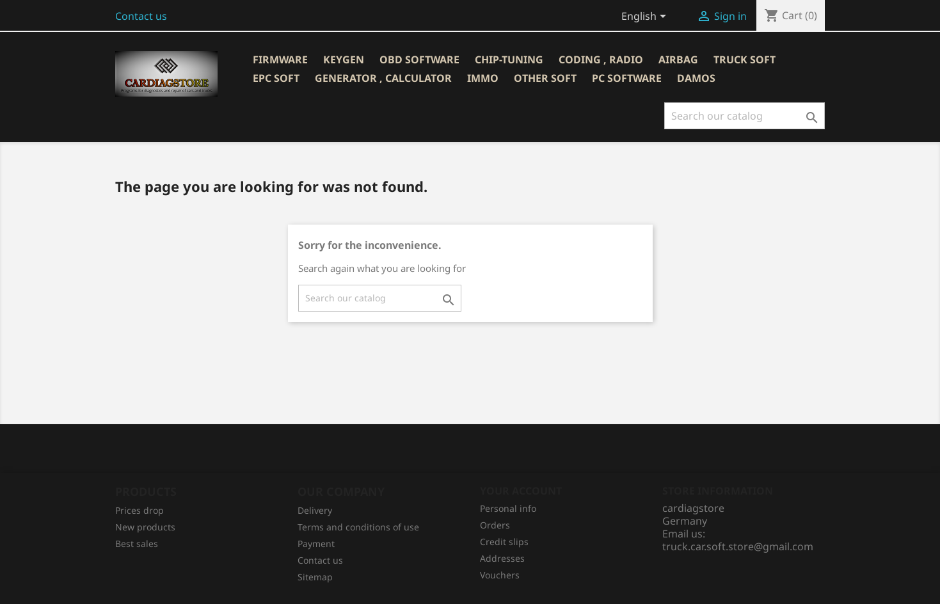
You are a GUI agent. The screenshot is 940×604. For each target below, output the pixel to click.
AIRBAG (678, 59)
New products (145, 527)
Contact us (141, 16)
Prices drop (139, 510)
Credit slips (504, 542)
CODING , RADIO (601, 59)
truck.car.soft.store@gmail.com (737, 546)
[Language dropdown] (646, 17)
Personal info (508, 508)
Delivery (315, 510)
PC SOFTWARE (627, 78)
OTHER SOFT (545, 78)
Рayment (316, 543)
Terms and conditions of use (358, 527)
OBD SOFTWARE (419, 59)
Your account (521, 491)
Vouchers (500, 575)
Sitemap (315, 577)
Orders (495, 525)
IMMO (482, 78)
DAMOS (696, 78)
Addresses (502, 558)
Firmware (280, 59)
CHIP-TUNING (509, 59)
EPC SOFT (276, 78)
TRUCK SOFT (744, 59)
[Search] (744, 115)
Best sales (136, 543)
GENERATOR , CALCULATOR (383, 78)
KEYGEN (343, 59)
